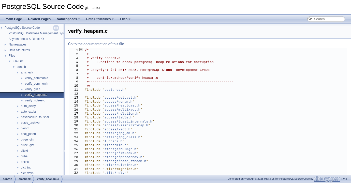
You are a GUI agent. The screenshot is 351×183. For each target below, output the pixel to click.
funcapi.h (113, 141)
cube (24, 156)
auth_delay (28, 106)
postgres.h (114, 89)
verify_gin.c (32, 89)
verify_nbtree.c (35, 100)
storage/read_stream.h (125, 161)
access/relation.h (121, 113)
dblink (25, 162)
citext (24, 150)
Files (125, 19)
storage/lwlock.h (120, 153)
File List (18, 61)
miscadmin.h (115, 145)
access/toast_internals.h (128, 121)
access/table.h (118, 117)
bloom (25, 128)
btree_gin (27, 139)
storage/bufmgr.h (120, 149)
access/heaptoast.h (122, 105)
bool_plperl (28, 134)
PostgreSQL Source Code (22, 27)
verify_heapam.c (36, 95)
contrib (21, 67)
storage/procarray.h (123, 157)
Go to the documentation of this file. (96, 44)
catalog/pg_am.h (119, 133)
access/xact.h (117, 129)
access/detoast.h (120, 97)
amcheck (27, 72)
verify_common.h (36, 83)
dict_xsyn (27, 173)
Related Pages (39, 19)
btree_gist (27, 145)
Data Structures (100, 19)
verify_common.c (36, 78)
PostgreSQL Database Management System (39, 33)
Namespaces (68, 19)
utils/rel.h (115, 173)
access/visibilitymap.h (126, 125)
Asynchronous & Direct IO (26, 39)
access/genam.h (118, 101)
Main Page (14, 19)
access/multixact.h (122, 109)
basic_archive (30, 123)
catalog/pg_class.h (122, 137)
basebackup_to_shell (35, 117)
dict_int (26, 167)
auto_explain (29, 111)
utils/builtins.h (120, 165)
